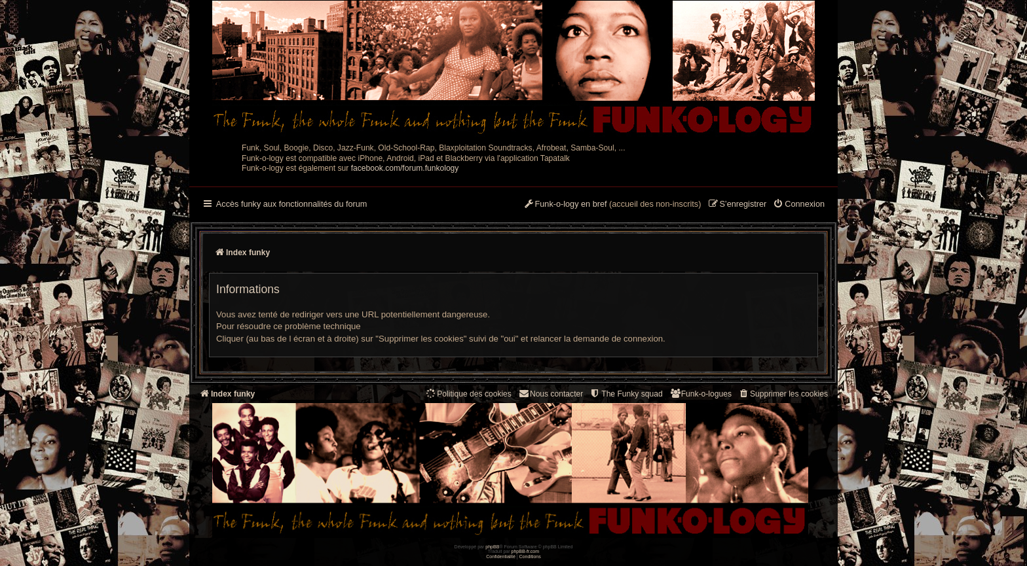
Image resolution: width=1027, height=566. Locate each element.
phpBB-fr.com (526, 551)
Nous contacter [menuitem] (550, 393)
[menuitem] (799, 205)
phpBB (492, 546)
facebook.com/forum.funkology (405, 168)
